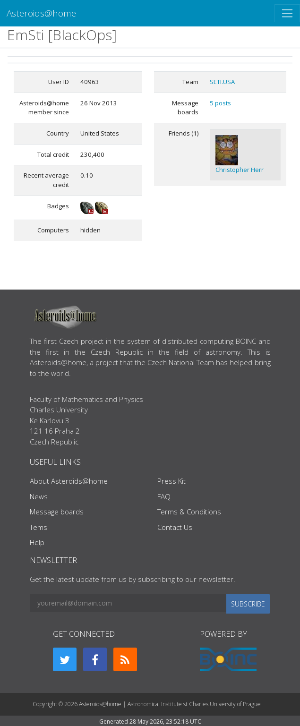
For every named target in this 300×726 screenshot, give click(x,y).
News (39, 496)
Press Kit (171, 481)
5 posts (220, 103)
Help (37, 542)
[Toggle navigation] (287, 13)
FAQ (164, 496)
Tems (38, 527)
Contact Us (174, 527)
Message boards (57, 511)
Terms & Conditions (189, 511)
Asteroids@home (41, 13)
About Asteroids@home (69, 481)
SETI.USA (222, 81)
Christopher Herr (239, 169)
